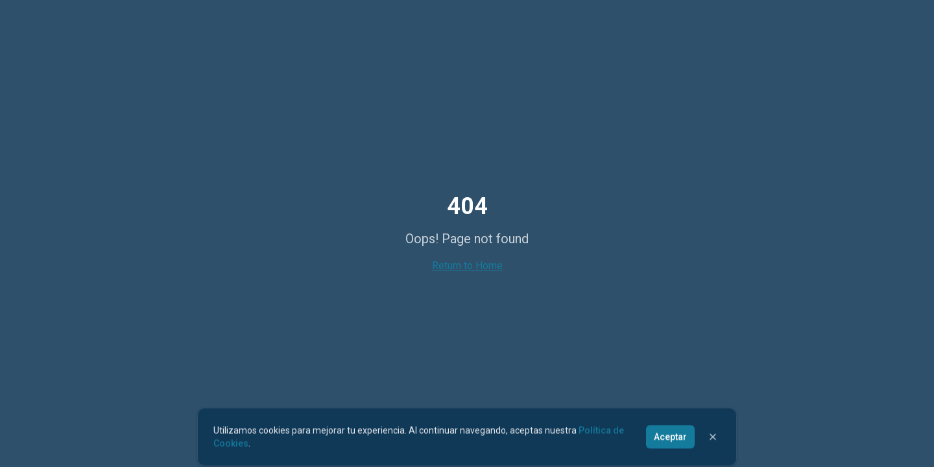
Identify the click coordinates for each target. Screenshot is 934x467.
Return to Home (467, 265)
